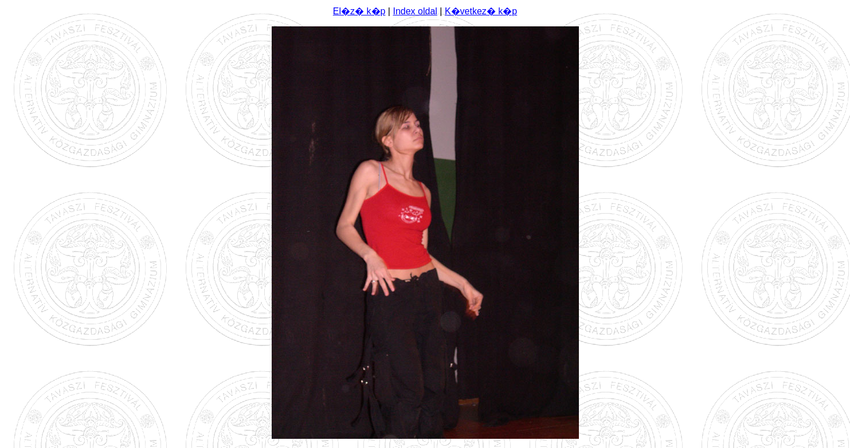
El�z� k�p (359, 11)
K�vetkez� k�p (481, 11)
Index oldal (415, 11)
